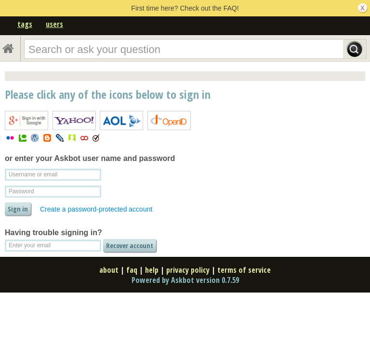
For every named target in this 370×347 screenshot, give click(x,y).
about (109, 270)
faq (131, 270)
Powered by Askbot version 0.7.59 (185, 280)
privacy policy (188, 270)
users (54, 24)
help (152, 270)
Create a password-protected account (96, 209)
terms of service (244, 270)
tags (24, 24)
